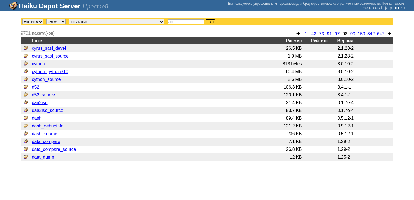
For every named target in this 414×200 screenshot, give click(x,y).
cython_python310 (50, 71)
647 (381, 33)
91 (329, 33)
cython (38, 63)
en (371, 8)
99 (352, 33)
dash (37, 118)
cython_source (46, 79)
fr (382, 8)
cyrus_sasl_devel (49, 48)
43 (313, 33)
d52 (35, 87)
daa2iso (40, 102)
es (377, 8)
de (365, 8)
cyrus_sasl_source (50, 56)
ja (386, 8)
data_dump (43, 157)
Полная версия (393, 4)
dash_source (45, 133)
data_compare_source (54, 149)
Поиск (210, 21)
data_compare (46, 141)
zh (402, 8)
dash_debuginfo (48, 126)
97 (337, 33)
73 (321, 33)
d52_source (43, 94)
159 (361, 33)
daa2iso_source (47, 110)
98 (344, 33)
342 (371, 33)
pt (391, 8)
